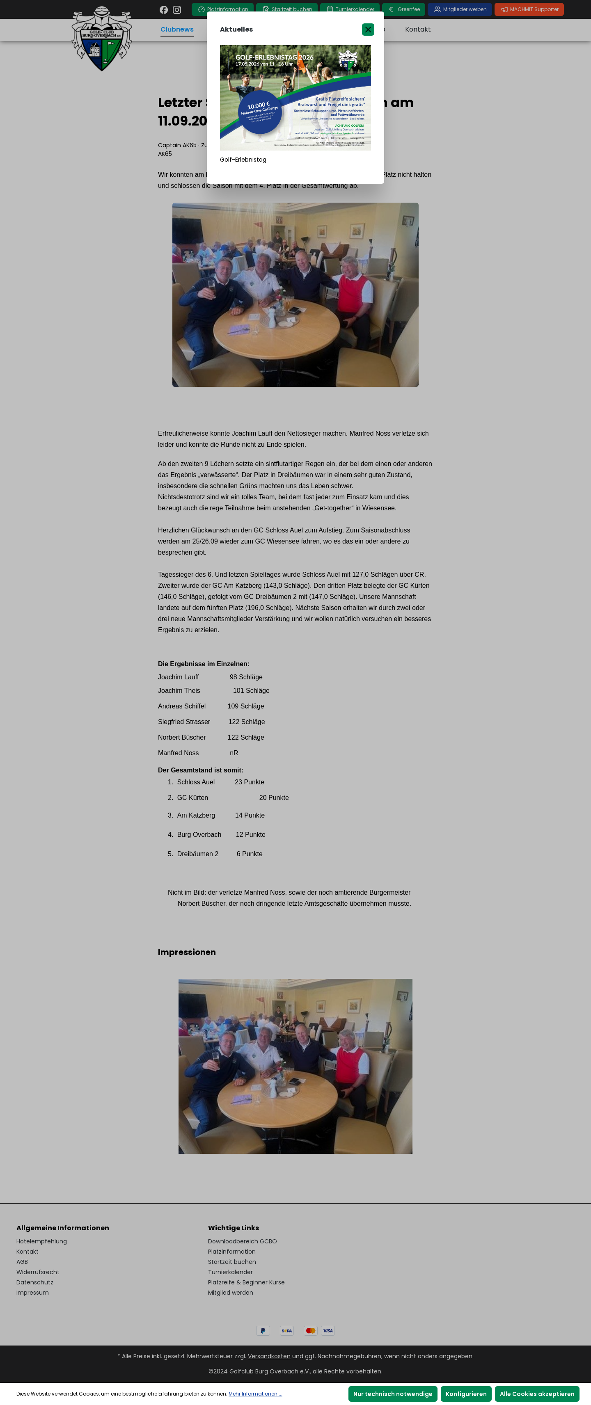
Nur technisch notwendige (393, 1394)
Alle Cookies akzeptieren (537, 1394)
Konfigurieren (466, 1394)
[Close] (368, 29)
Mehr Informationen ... (255, 1393)
